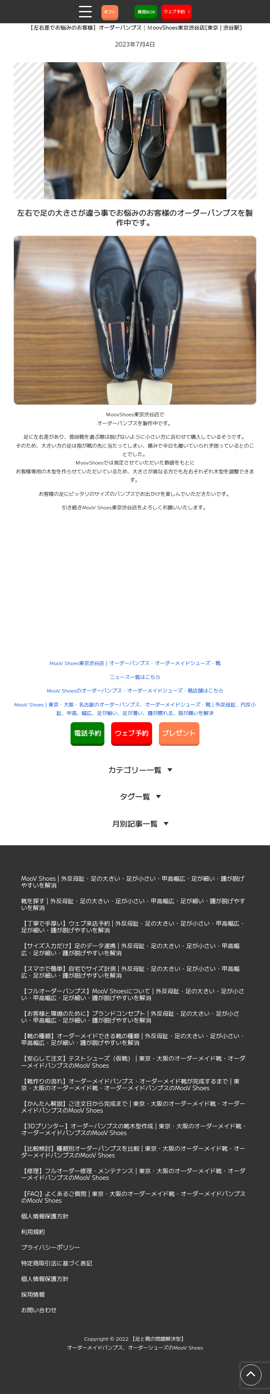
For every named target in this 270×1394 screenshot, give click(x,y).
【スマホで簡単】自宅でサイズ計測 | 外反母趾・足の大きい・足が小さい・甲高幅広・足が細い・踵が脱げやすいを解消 (130, 971)
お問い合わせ (39, 1310)
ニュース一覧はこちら (134, 676)
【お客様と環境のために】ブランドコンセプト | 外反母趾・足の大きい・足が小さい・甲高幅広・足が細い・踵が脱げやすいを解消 (130, 1016)
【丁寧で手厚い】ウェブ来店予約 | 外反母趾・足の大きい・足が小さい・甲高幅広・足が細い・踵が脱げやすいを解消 (133, 926)
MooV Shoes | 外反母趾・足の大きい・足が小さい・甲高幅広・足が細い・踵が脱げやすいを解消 (133, 881)
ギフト (110, 11)
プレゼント (179, 733)
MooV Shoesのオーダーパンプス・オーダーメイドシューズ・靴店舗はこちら (134, 690)
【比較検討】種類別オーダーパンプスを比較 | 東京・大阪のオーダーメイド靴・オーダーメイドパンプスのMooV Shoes (133, 1151)
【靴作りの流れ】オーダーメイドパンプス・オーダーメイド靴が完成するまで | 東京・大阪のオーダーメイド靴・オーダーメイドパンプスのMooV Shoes (130, 1084)
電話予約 (87, 733)
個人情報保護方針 (44, 1216)
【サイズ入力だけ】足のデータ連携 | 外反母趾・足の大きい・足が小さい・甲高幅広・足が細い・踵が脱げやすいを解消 (130, 949)
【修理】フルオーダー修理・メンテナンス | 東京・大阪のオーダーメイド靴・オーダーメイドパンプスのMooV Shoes (133, 1174)
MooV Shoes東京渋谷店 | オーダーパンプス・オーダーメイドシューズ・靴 (135, 662)
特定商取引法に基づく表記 (56, 1263)
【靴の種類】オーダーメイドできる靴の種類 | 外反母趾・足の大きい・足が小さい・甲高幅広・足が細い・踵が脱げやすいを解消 (133, 1039)
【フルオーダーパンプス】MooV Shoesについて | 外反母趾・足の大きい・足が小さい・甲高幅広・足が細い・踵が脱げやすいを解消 (133, 994)
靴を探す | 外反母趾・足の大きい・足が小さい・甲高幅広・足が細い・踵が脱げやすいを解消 (133, 904)
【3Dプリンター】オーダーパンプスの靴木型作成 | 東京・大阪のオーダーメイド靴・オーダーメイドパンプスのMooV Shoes (134, 1129)
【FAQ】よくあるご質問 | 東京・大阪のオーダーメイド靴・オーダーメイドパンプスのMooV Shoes (133, 1196)
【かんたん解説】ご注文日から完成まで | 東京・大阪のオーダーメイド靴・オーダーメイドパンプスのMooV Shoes (133, 1106)
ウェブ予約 (131, 733)
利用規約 (33, 1231)
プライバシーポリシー (50, 1247)
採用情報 (33, 1294)
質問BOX (145, 11)
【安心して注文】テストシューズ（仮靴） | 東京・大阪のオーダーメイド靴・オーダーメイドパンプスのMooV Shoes (133, 1061)
